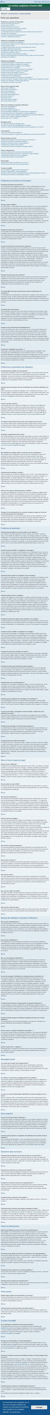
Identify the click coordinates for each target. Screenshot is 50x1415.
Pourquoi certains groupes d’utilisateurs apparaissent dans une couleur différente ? (22, 114)
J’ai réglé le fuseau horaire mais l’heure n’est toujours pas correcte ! (18, 47)
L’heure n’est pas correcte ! (8, 45)
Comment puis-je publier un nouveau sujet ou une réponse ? (16, 62)
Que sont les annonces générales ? (10, 94)
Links (5, 9)
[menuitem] (2, 2)
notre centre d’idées (8, 1346)
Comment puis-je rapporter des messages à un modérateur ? (17, 77)
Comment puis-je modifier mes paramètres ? (12, 42)
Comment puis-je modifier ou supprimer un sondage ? (15, 71)
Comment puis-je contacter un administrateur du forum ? (15, 174)
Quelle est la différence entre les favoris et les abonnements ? (17, 152)
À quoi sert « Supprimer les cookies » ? (11, 36)
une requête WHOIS (21, 1364)
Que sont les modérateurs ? (8, 108)
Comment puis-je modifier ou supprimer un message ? (15, 64)
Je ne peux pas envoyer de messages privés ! (13, 123)
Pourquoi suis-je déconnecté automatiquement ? (13, 35)
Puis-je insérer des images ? (8, 93)
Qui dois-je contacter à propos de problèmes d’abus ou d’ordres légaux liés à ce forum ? (24, 173)
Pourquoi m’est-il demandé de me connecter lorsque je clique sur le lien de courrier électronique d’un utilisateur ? (22, 56)
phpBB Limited (5, 1328)
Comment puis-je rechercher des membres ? (12, 144)
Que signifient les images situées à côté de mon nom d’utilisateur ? (18, 50)
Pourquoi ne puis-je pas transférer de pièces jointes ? (15, 74)
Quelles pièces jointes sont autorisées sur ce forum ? (14, 162)
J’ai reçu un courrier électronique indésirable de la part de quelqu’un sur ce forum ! (22, 127)
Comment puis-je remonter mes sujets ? (11, 82)
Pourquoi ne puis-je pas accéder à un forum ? (13, 72)
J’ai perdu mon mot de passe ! (9, 33)
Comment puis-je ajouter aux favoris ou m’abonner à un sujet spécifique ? (20, 153)
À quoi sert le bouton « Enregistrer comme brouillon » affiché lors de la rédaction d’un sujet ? (25, 79)
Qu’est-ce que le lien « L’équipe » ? (10, 118)
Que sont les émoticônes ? (8, 91)
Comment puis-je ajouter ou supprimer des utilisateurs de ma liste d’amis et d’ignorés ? (23, 134)
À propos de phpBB (6, 1333)
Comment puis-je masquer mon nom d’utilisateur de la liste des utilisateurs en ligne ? (23, 44)
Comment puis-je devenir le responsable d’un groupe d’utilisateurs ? (18, 113)
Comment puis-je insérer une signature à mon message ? (16, 66)
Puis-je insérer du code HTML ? (9, 89)
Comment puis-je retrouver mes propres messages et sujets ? (17, 146)
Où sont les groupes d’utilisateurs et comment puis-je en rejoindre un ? (19, 111)
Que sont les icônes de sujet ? (9, 101)
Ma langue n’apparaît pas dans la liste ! (11, 49)
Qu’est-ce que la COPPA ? (8, 25)
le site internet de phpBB (10, 445)
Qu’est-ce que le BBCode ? (8, 88)
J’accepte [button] (39, 1407)
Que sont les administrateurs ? (9, 106)
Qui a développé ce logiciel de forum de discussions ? (15, 169)
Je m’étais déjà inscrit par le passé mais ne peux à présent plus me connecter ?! (22, 31)
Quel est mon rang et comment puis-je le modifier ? (14, 54)
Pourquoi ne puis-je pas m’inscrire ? (10, 27)
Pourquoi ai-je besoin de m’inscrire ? (10, 23)
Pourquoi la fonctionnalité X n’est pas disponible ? (14, 171)
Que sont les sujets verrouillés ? (9, 99)
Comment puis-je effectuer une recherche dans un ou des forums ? (18, 140)
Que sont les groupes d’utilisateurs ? (10, 110)
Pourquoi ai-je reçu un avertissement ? (11, 75)
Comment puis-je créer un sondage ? (10, 67)
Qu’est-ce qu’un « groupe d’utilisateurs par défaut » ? (14, 116)
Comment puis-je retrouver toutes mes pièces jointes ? (15, 164)
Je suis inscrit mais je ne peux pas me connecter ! (14, 28)
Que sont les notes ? (6, 97)
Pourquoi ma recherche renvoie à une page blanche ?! (15, 143)
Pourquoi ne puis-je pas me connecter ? (11, 30)
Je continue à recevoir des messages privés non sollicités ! (16, 125)
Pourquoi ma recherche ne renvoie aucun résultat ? (14, 141)
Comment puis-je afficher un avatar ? (10, 52)
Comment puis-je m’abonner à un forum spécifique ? (14, 155)
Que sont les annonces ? (7, 96)
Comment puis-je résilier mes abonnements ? (12, 157)
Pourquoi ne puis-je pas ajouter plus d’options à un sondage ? (17, 69)
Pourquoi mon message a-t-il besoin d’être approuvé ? (15, 80)
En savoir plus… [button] (15, 1412)
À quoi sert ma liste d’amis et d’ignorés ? (11, 132)
